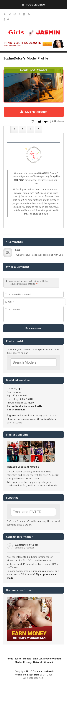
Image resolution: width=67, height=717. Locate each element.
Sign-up (11, 415)
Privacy (27, 662)
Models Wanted (52, 658)
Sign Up (37, 658)
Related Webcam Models (23, 466)
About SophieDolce (7, 129)
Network (38, 662)
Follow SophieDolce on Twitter (25, 406)
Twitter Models (23, 658)
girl (20, 388)
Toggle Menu (33, 4)
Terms (9, 658)
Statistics (30, 129)
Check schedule (16, 409)
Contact (48, 662)
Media (18, 662)
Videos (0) (22, 129)
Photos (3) (14, 129)
